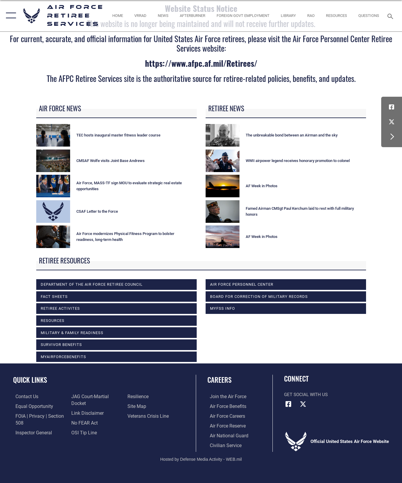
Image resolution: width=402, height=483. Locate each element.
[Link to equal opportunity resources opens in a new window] (30, 406)
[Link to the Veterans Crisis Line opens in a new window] (148, 425)
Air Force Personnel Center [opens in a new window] (241, 284)
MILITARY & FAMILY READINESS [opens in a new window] (72, 333)
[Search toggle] (391, 15)
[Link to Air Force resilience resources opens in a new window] (138, 406)
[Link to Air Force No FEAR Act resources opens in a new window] (84, 425)
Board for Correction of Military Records (259, 296)
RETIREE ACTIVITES (60, 308)
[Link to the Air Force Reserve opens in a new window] (224, 425)
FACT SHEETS (54, 296)
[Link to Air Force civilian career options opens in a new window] (222, 444)
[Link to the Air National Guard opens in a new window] (225, 435)
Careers (219, 380)
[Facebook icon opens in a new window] (391, 107)
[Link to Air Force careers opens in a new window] (224, 416)
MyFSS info (222, 308)
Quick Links (30, 380)
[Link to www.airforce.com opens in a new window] (225, 396)
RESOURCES (52, 320)
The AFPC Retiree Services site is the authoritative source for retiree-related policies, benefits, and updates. (201, 78)
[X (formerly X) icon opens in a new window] (391, 122)
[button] (9, 15)
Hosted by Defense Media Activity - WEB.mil (201, 458)
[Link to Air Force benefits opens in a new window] (225, 406)
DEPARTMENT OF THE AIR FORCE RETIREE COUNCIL (92, 284)
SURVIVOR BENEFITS (61, 344)
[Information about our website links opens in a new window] (86, 416)
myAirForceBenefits (63, 357)
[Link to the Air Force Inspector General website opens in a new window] (88, 396)
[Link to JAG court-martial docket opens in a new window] (96, 406)
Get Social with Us (306, 394)
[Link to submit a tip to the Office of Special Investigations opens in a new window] (140, 396)
